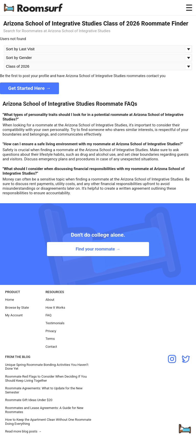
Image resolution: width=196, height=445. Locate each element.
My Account (14, 315)
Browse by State (17, 307)
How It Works (55, 307)
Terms (50, 339)
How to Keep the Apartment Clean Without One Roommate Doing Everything (48, 422)
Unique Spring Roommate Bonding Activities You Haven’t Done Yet (46, 367)
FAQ (48, 315)
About (49, 300)
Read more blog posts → (23, 431)
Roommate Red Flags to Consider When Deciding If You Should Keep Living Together (46, 378)
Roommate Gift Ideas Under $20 (28, 400)
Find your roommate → (98, 248)
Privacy (50, 331)
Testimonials (54, 323)
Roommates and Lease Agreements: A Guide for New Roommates (44, 410)
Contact (51, 346)
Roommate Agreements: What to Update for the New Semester (43, 390)
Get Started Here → (29, 88)
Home (9, 300)
